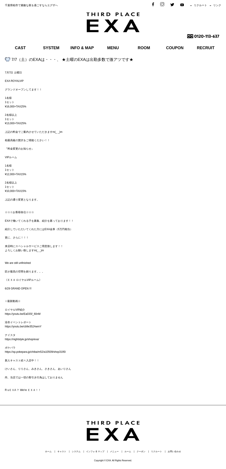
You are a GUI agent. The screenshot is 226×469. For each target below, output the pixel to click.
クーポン (141, 451)
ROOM (144, 48)
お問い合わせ (174, 451)
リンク (217, 5)
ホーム (48, 451)
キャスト (61, 451)
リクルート (200, 5)
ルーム (127, 451)
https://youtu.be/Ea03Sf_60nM (22, 313)
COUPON (174, 48)
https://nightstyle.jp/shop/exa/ (22, 339)
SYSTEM (51, 48)
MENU (113, 48)
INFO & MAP (82, 48)
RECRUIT (206, 48)
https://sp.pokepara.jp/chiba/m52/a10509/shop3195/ (35, 351)
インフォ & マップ (95, 451)
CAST (20, 48)
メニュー (114, 451)
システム (76, 451)
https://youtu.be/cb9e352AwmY (23, 326)
